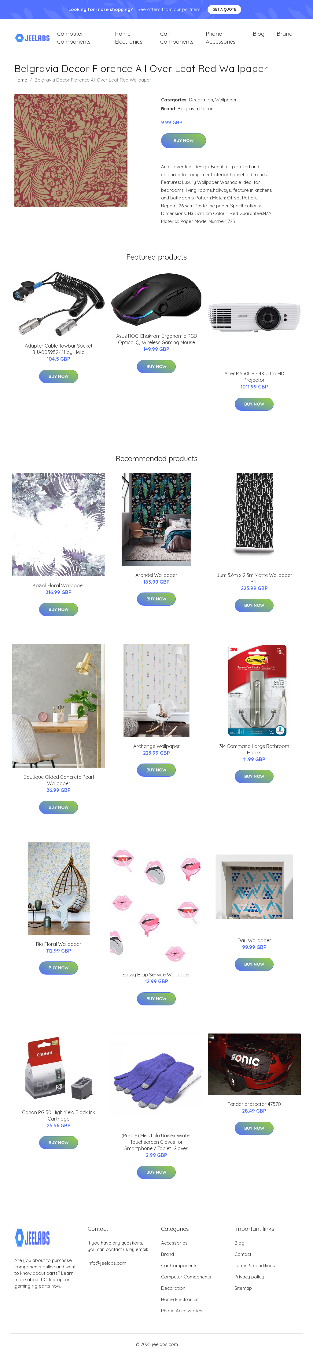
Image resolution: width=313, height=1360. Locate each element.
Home (20, 85)
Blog (258, 36)
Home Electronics (128, 40)
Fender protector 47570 (254, 1109)
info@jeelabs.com (107, 1268)
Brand (285, 36)
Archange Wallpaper (156, 751)
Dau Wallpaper (254, 946)
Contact (242, 1259)
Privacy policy (249, 1282)
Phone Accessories (220, 40)
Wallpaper (226, 105)
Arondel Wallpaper (156, 580)
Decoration (201, 105)
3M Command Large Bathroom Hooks (254, 754)
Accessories (174, 1248)
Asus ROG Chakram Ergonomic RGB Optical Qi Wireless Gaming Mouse (156, 344)
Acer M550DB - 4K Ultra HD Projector (254, 382)
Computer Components (73, 40)
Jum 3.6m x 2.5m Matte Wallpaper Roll (254, 583)
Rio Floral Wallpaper (58, 949)
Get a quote (224, 9)
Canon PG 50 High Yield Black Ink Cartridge (58, 1120)
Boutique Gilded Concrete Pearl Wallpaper (59, 785)
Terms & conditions (254, 1271)
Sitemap (243, 1293)
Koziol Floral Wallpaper (58, 591)
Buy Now (183, 146)
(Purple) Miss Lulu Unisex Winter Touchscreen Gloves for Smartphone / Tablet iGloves (156, 1147)
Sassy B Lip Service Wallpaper (156, 980)
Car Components (176, 40)
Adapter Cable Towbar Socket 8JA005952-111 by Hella (59, 354)
